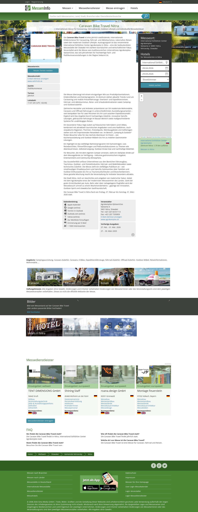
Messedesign (106, 408)
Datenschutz (131, 473)
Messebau (105, 399)
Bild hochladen (33, 312)
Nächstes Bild (60, 374)
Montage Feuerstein (149, 391)
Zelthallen (32, 405)
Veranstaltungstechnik (37, 401)
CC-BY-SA (169, 137)
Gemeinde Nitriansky (73, 454)
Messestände (106, 403)
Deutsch (167, 2)
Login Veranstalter (133, 491)
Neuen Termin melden (43, 70)
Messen (67, 8)
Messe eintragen (115, 8)
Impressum (130, 477)
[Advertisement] (99, 75)
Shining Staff (72, 391)
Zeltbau (31, 399)
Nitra (90, 454)
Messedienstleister (89, 8)
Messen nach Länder (36, 477)
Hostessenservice (72, 399)
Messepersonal (71, 408)
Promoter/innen (71, 405)
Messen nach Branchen (37, 473)
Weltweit (42, 454)
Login (27, 2)
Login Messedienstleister (136, 496)
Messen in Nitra (147, 149)
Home (30, 454)
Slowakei (55, 454)
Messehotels (32, 496)
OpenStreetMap (156, 137)
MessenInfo (37, 7)
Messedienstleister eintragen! (40, 421)
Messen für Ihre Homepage (137, 482)
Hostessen (69, 403)
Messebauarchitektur (110, 405)
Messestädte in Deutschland (39, 482)
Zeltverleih (32, 408)
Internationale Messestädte (38, 486)
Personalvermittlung (73, 401)
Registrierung (37, 2)
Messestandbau (107, 401)
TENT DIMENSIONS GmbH (44, 391)
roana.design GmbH (113, 391)
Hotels (134, 8)
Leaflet (143, 137)
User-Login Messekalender (137, 486)
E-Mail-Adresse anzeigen (38, 78)
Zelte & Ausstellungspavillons (40, 403)
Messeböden (142, 408)
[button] (155, 115)
